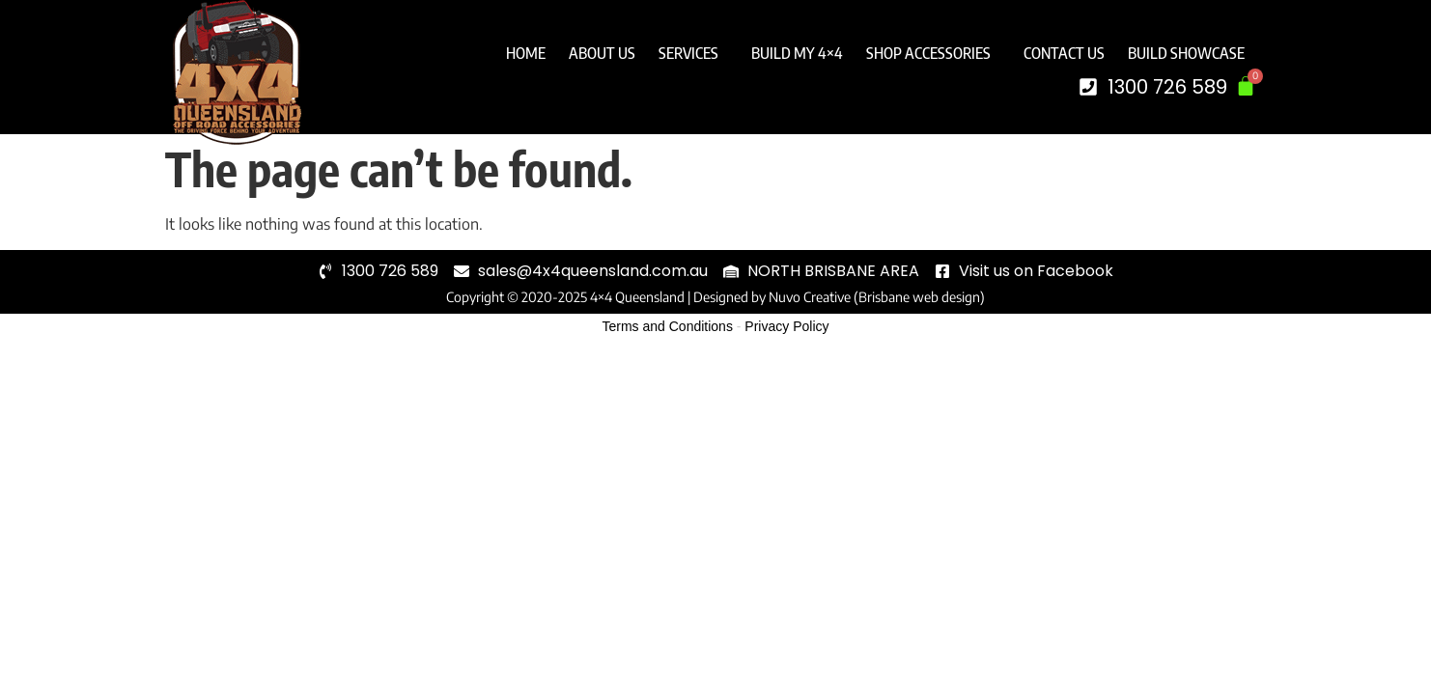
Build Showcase (1186, 53)
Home (526, 53)
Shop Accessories (933, 53)
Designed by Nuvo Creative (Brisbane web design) (839, 297)
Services (693, 53)
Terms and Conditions (668, 326)
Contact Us (1064, 53)
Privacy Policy (786, 326)
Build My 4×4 (797, 53)
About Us (602, 53)
